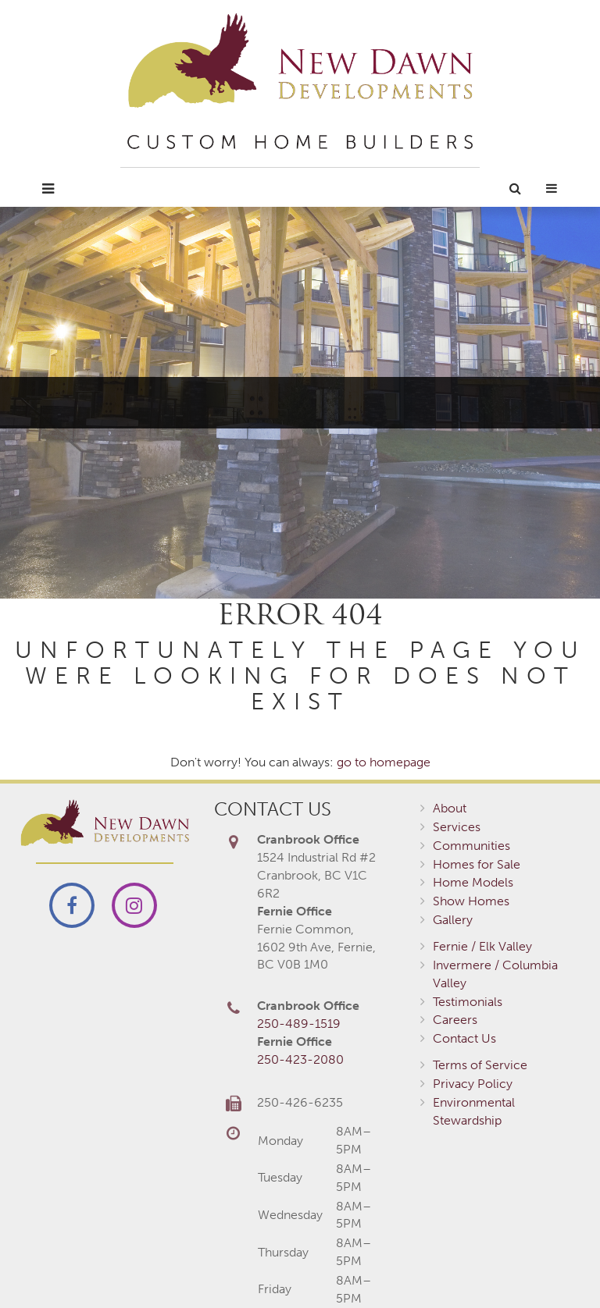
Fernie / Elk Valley (482, 946)
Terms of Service (480, 1064)
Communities (471, 845)
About (449, 808)
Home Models (473, 882)
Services (456, 826)
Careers (455, 1019)
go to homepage (383, 762)
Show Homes (471, 901)
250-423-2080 (300, 1059)
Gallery (453, 919)
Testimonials (467, 1001)
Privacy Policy (472, 1083)
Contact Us (464, 1038)
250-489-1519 (299, 1023)
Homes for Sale (476, 864)
